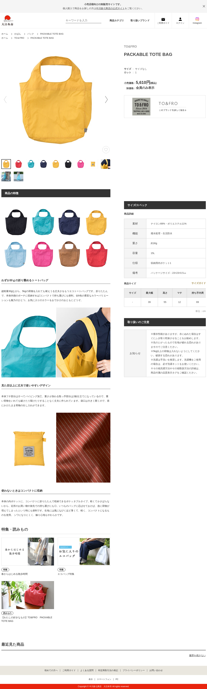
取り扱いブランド (140, 20)
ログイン (180, 23)
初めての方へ (51, 670)
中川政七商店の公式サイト (110, 8)
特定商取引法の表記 (108, 670)
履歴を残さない (197, 655)
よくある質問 (87, 670)
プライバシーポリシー (134, 670)
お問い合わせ (156, 670)
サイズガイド (198, 283)
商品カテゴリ (117, 20)
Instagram (197, 23)
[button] (106, 99)
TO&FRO (130, 46)
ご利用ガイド (163, 23)
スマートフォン (104, 679)
